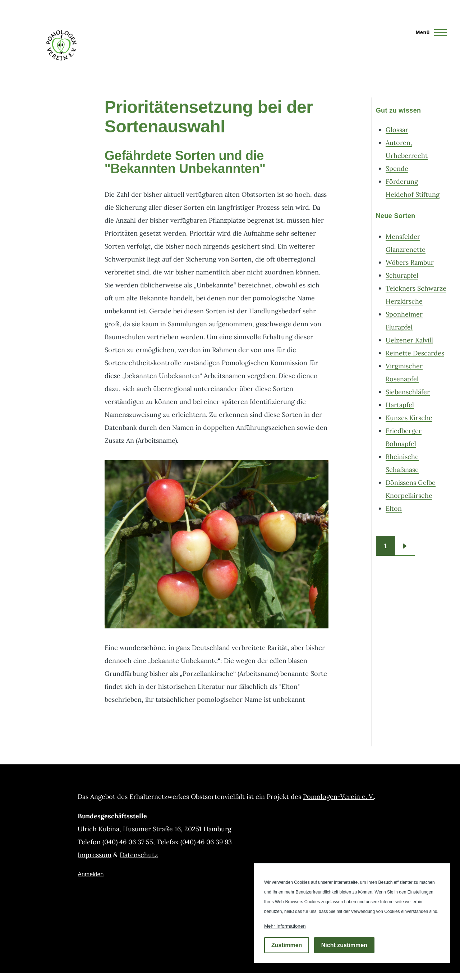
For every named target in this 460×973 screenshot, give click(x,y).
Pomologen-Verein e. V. (338, 796)
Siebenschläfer (408, 392)
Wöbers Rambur (410, 262)
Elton (394, 508)
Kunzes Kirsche (409, 418)
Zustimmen (286, 945)
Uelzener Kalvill (409, 340)
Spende (397, 168)
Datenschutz (139, 855)
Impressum (94, 855)
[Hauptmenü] (429, 32)
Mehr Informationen (285, 926)
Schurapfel (402, 275)
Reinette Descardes (415, 353)
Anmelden (91, 874)
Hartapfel (400, 405)
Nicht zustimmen (344, 945)
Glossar (397, 130)
